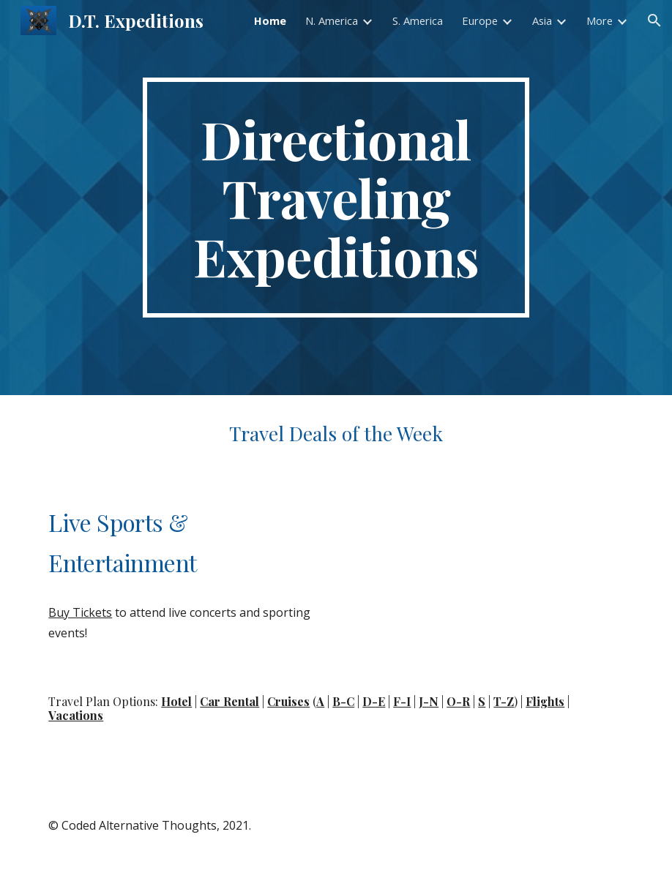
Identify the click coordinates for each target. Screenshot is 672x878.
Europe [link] (480, 20)
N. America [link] (331, 20)
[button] (654, 20)
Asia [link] (542, 20)
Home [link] (270, 20)
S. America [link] (417, 20)
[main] (336, 198)
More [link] (599, 20)
